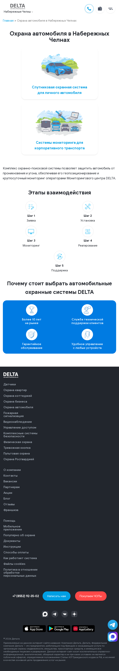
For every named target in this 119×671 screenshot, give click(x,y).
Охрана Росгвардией (18, 459)
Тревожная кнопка (17, 447)
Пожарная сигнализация (13, 414)
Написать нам (56, 596)
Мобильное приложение (12, 528)
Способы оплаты (16, 552)
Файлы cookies (14, 564)
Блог (6, 498)
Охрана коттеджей (17, 396)
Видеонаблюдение (17, 422)
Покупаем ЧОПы (91, 596)
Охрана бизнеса (15, 401)
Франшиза (10, 510)
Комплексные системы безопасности (20, 435)
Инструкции (12, 546)
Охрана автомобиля (18, 407)
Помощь (9, 520)
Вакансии (10, 481)
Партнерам (11, 487)
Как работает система (20, 558)
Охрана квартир (15, 390)
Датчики (9, 384)
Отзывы (9, 504)
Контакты (10, 475)
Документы (11, 541)
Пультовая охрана (16, 453)
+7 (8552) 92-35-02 (25, 596)
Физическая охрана (17, 442)
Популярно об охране (19, 535)
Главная (8, 20)
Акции (7, 493)
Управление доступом (19, 427)
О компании (12, 470)
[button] (110, 8)
